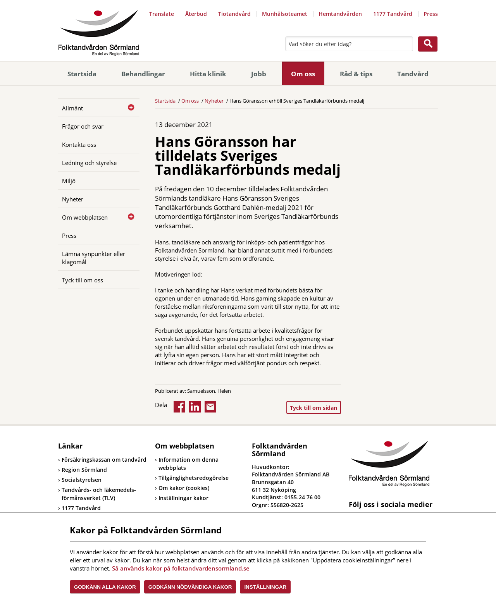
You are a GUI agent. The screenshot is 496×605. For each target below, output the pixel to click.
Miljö (69, 181)
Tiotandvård (234, 13)
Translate (161, 13)
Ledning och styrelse (89, 163)
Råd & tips (356, 73)
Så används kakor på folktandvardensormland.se (181, 568)
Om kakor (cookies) (183, 488)
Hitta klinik (208, 73)
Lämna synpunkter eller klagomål (93, 258)
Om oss (303, 73)
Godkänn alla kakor (105, 587)
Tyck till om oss (82, 280)
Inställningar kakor (183, 498)
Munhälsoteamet (284, 13)
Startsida (81, 73)
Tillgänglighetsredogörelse (193, 477)
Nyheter (72, 199)
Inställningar (265, 587)
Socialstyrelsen (80, 479)
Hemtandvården (340, 13)
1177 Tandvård (392, 13)
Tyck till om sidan (313, 407)
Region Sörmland (82, 469)
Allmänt (72, 108)
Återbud (196, 13)
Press (431, 13)
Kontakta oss (79, 144)
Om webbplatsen (85, 217)
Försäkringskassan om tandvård (102, 459)
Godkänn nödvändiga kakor (190, 587)
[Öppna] (128, 108)
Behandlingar (143, 73)
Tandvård (413, 73)
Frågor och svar (82, 126)
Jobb (258, 73)
